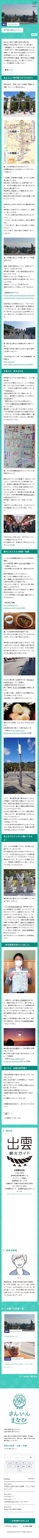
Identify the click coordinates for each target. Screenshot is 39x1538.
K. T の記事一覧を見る (28, 1376)
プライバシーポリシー (11, 1526)
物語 (18, 1466)
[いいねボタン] (6, 1113)
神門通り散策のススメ (11, 1336)
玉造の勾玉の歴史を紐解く (13, 1509)
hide (10, 70)
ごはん (29, 1463)
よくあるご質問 (27, 1526)
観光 (23, 1466)
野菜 (29, 1466)
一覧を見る (31, 1478)
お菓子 (17, 1463)
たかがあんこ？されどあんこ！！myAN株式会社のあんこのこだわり (16, 1499)
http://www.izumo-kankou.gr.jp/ (19, 1194)
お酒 (23, 1463)
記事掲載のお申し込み (19, 1521)
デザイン (11, 1466)
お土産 (10, 1463)
